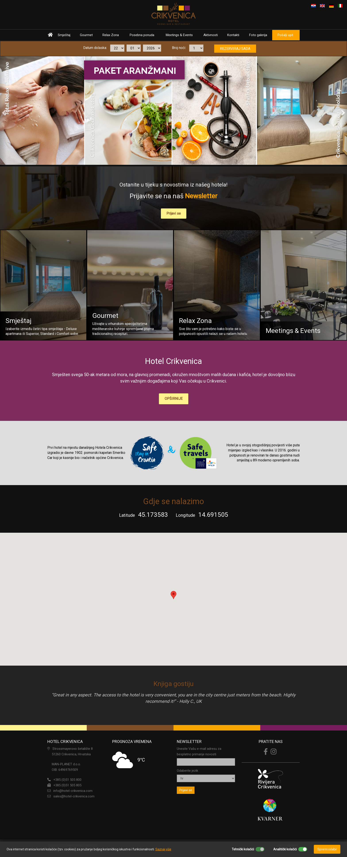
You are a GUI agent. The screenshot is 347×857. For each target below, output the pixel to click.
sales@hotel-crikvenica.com (73, 796)
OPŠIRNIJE (174, 398)
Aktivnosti (211, 35)
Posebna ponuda (142, 35)
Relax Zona (111, 35)
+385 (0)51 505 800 (67, 779)
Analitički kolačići (285, 849)
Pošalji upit (287, 35)
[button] (3, 111)
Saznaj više (163, 849)
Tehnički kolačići (243, 849)
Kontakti (235, 35)
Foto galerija (259, 35)
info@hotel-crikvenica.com (73, 790)
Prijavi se (173, 213)
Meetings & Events (179, 35)
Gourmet (86, 35)
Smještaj (64, 35)
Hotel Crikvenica (173, 361)
